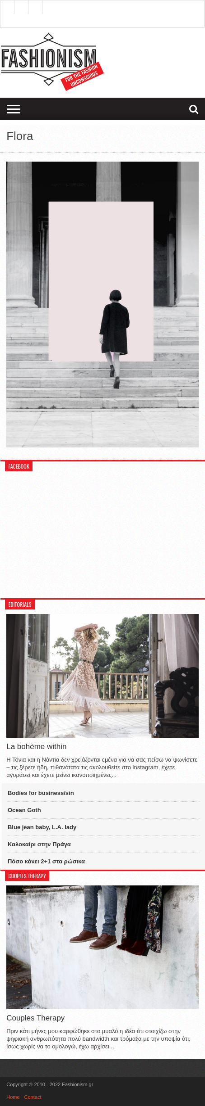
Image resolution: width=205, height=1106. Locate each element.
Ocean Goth (24, 810)
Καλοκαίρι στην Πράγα (39, 844)
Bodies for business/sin (41, 793)
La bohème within (36, 746)
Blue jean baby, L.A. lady (42, 827)
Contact (33, 1097)
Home (12, 1097)
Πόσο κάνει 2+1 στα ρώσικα (46, 861)
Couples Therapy (35, 1018)
